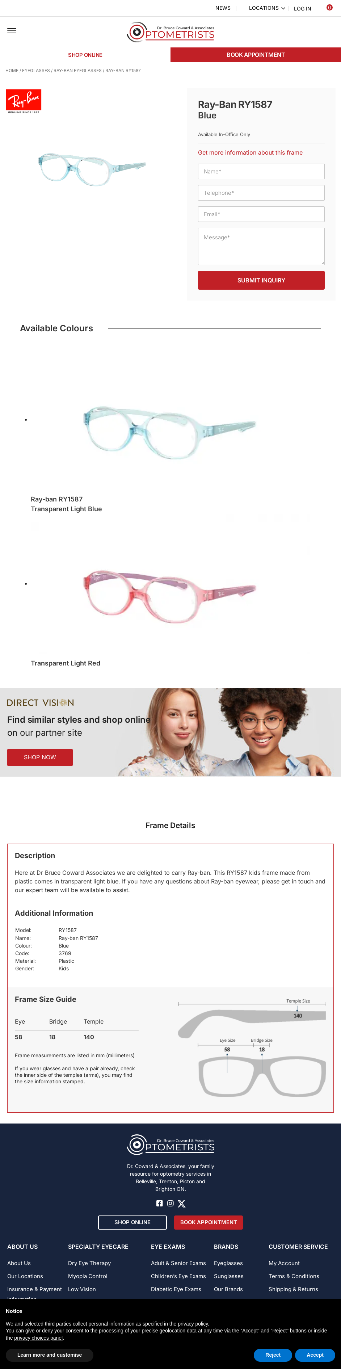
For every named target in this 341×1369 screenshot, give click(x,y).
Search (200, 8)
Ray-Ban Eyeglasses (78, 70)
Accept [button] (315, 1355)
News (223, 8)
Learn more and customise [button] (49, 1355)
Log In (302, 8)
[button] (11, 31)
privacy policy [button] (193, 1324)
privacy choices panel (38, 1338)
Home (11, 70)
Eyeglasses (36, 70)
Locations (264, 8)
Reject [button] (273, 1355)
